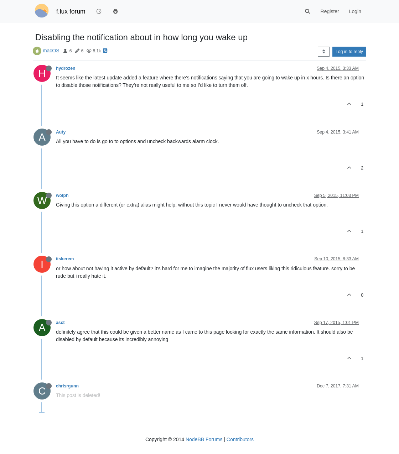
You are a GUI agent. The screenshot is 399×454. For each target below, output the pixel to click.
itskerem (65, 258)
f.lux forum (71, 11)
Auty (61, 132)
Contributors (240, 439)
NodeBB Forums (204, 439)
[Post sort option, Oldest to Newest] (324, 52)
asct (60, 322)
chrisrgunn (67, 385)
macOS (51, 50)
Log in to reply (349, 51)
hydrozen (65, 68)
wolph (62, 195)
